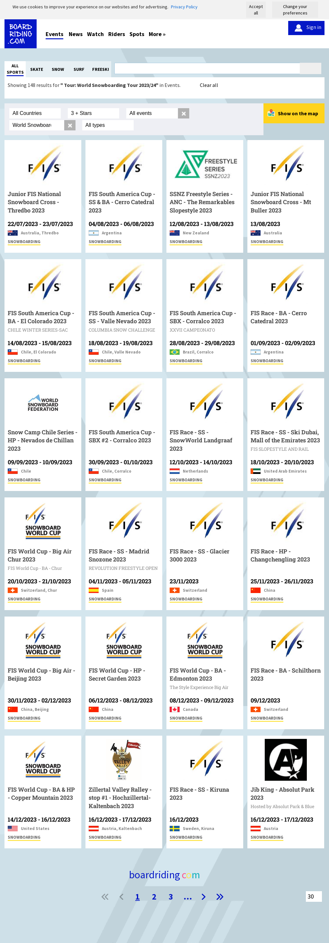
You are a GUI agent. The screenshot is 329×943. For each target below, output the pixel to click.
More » (157, 34)
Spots (136, 34)
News (76, 34)
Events (54, 34)
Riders (116, 34)
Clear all (209, 85)
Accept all (256, 10)
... (187, 896)
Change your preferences (295, 10)
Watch (95, 34)
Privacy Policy (184, 7)
